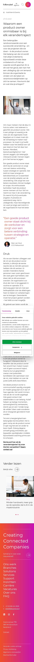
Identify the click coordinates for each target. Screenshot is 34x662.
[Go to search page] (22, 4)
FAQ (6, 596)
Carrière (8, 585)
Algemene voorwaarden (12, 652)
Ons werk (9, 564)
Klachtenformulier (9, 655)
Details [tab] (17, 311)
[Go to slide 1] (15, 514)
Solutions (9, 571)
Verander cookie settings (12, 646)
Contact (6, 632)
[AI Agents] (16, 4)
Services (8, 575)
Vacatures (10, 589)
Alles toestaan (17, 342)
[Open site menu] (28, 4)
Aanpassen (17, 347)
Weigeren (17, 352)
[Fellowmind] (8, 4)
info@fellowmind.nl (12, 609)
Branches (9, 567)
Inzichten (9, 582)
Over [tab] (28, 311)
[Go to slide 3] (18, 514)
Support (8, 578)
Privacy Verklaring (9, 649)
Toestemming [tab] (6, 311)
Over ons (9, 592)
